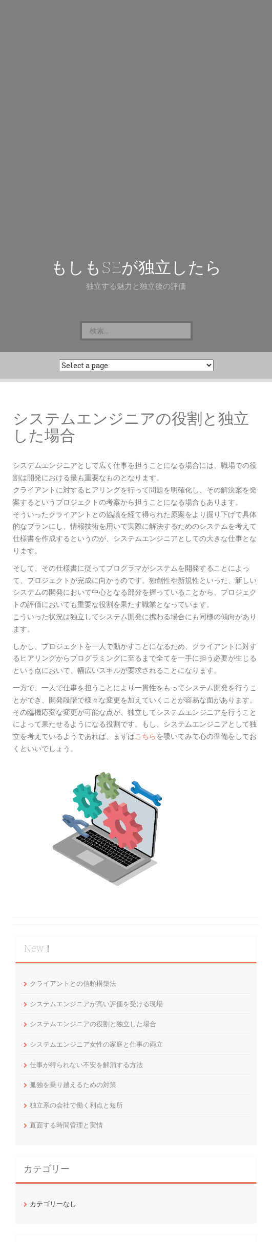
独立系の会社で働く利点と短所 (76, 1105)
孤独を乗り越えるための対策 (73, 1084)
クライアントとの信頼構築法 (73, 983)
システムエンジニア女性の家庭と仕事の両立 (96, 1044)
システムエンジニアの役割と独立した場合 (93, 1023)
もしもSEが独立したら (136, 267)
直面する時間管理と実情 (66, 1125)
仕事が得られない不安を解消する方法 (86, 1064)
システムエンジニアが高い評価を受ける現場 (96, 1003)
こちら (145, 736)
